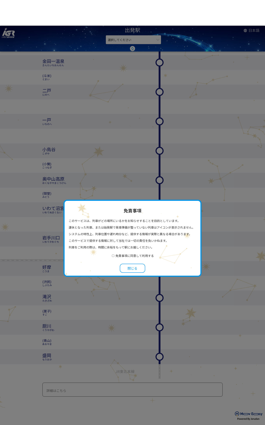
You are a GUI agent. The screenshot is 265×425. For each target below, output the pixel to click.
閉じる (132, 242)
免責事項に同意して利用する (135, 230)
